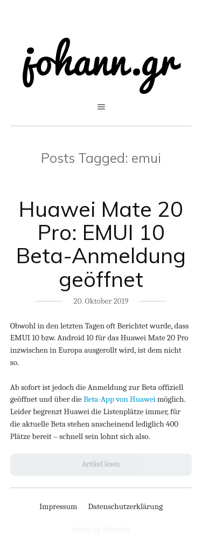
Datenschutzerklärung (125, 506)
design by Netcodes (100, 529)
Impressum (58, 506)
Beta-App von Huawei (119, 399)
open (101, 106)
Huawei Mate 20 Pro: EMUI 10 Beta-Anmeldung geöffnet (101, 243)
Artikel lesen (101, 464)
